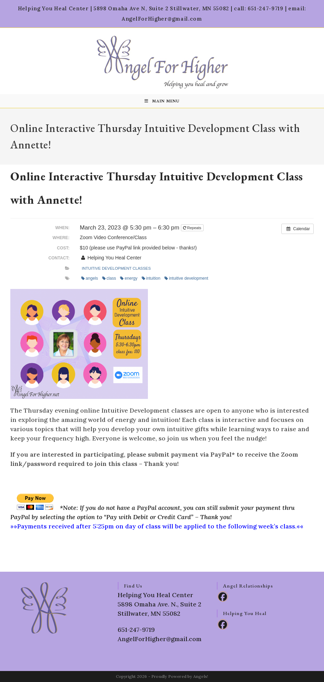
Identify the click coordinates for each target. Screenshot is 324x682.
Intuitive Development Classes (116, 268)
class (109, 278)
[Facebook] (223, 596)
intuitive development (186, 278)
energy (128, 278)
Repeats (192, 228)
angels (89, 278)
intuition (151, 278)
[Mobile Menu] (162, 101)
